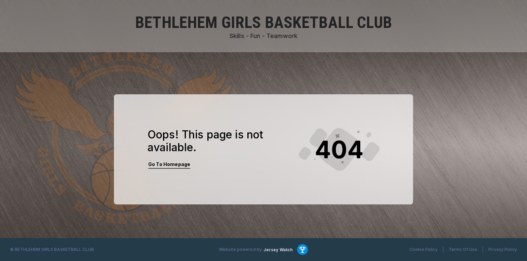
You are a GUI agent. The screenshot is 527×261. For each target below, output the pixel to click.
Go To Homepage (169, 164)
